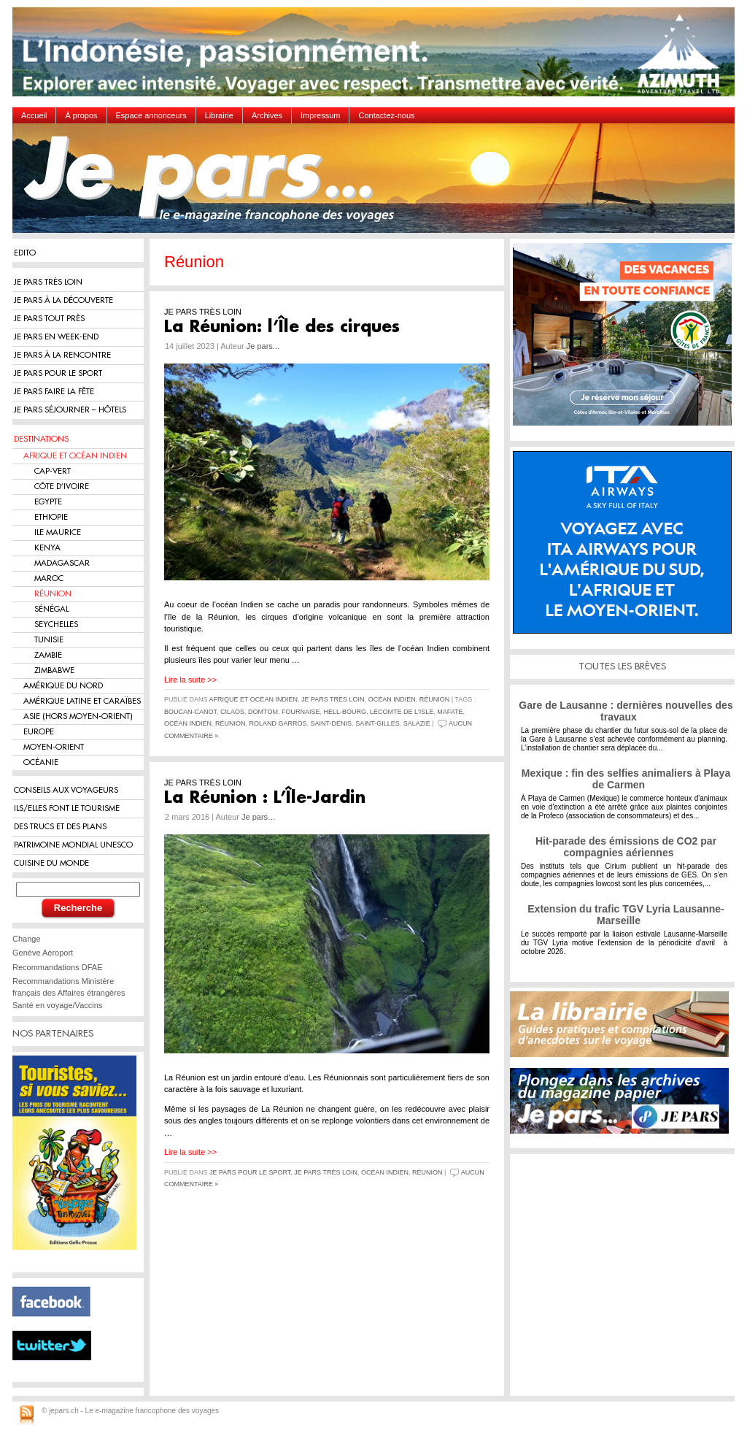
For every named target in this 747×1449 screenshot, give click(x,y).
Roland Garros (278, 723)
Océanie (40, 762)
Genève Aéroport (42, 952)
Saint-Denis (331, 723)
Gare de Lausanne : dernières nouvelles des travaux (625, 711)
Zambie (48, 655)
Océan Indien (392, 699)
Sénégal (51, 609)
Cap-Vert (52, 471)
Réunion (52, 594)
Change (26, 938)
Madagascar (62, 563)
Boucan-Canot (190, 711)
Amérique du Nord (63, 686)
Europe (38, 732)
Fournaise (301, 711)
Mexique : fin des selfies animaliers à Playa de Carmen (626, 779)
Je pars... (263, 346)
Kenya (47, 548)
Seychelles (56, 624)
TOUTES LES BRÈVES (622, 666)
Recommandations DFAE (57, 967)
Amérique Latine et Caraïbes (82, 701)
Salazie (416, 723)
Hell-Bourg (344, 711)
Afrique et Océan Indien (75, 456)
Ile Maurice (57, 533)
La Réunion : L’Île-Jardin (264, 798)
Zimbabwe (54, 670)
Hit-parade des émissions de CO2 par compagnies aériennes (625, 846)
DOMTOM (263, 711)
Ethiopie (51, 517)
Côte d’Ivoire (61, 487)
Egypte (48, 502)
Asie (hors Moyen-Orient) (78, 716)
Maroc (48, 578)
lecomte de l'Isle (401, 711)
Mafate (449, 711)
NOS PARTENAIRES (52, 1033)
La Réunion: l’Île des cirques (282, 327)
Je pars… (258, 816)
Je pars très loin (333, 699)
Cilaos (232, 711)
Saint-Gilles (377, 723)
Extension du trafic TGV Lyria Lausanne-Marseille (625, 914)
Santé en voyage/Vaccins (57, 1005)
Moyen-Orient (53, 747)
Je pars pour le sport (249, 1172)
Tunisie (48, 640)
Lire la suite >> (190, 679)
